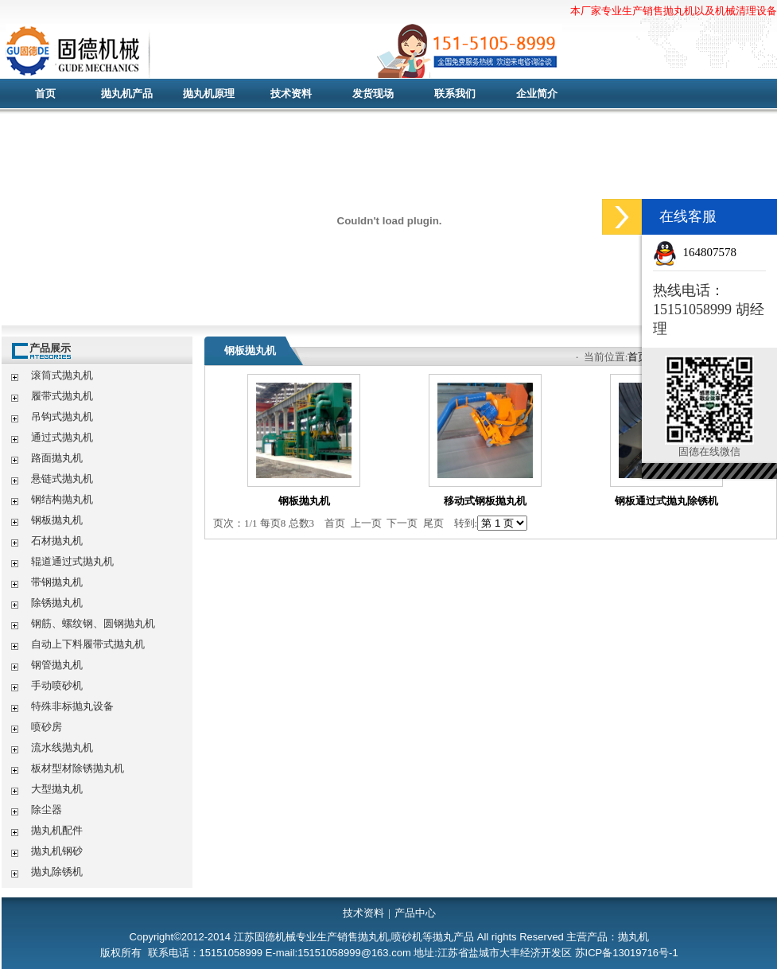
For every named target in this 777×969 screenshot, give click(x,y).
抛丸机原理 (209, 93)
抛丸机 (316, 52)
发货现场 (373, 93)
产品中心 (415, 913)
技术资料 (291, 93)
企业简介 (536, 93)
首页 (45, 93)
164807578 (710, 252)
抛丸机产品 (127, 93)
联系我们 (455, 93)
